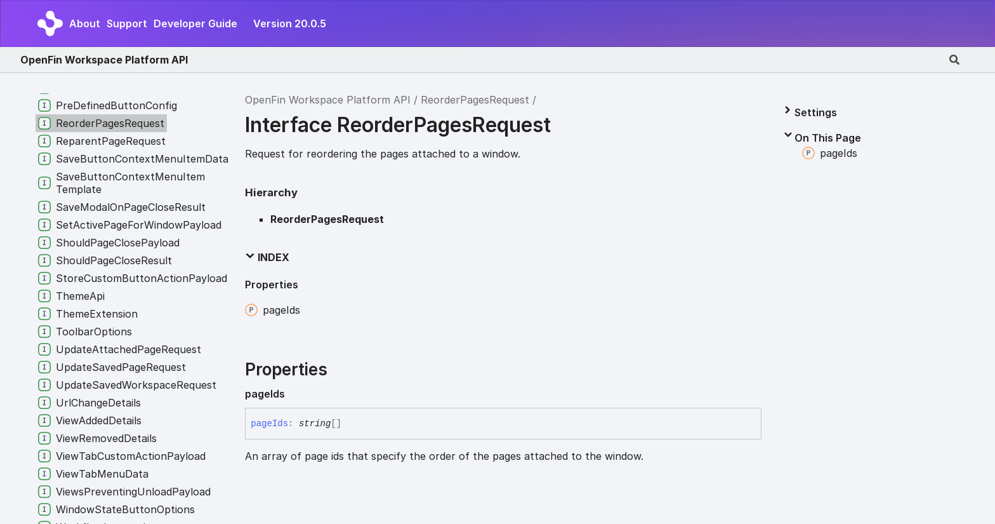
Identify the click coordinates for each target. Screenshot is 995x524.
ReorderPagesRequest (475, 99)
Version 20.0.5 (289, 23)
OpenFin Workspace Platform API (104, 59)
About (84, 23)
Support (127, 23)
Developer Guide (195, 23)
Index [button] (267, 257)
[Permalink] (295, 394)
